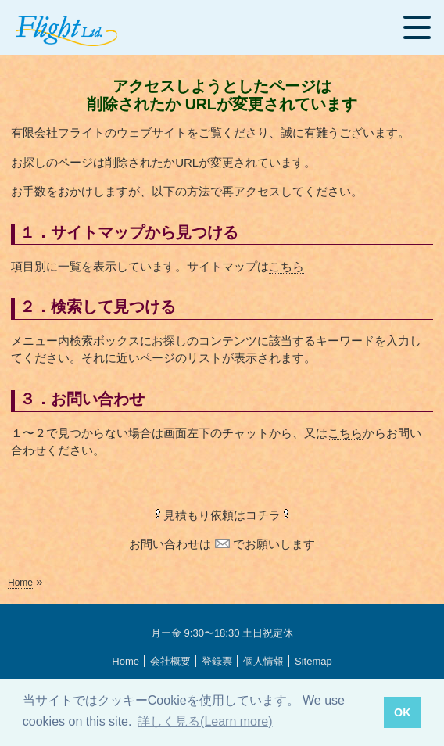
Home (20, 582)
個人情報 (263, 661)
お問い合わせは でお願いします (221, 544)
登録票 (217, 661)
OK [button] (402, 712)
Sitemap (313, 661)
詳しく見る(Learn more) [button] (205, 721)
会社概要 (170, 661)
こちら (286, 266)
